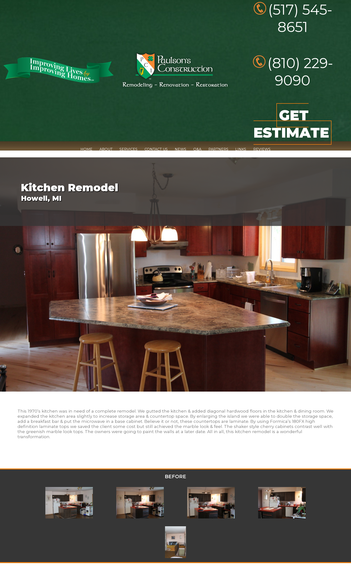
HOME (86, 149)
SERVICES (128, 149)
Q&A (197, 149)
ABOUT (106, 149)
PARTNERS (218, 149)
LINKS (240, 149)
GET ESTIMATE (291, 124)
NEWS (180, 149)
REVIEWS (262, 149)
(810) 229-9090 (300, 71)
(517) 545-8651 (300, 18)
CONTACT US (156, 149)
